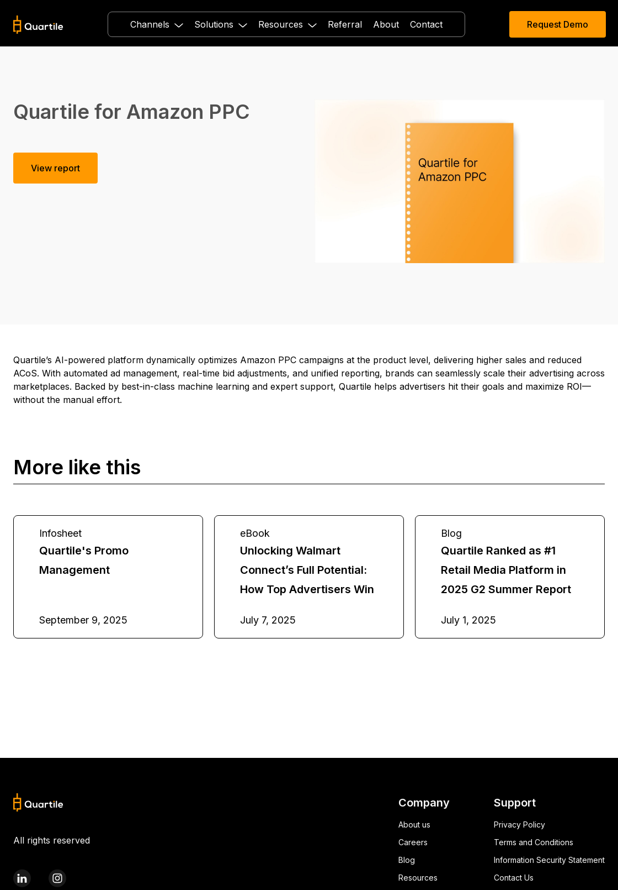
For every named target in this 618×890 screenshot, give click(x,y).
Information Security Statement (549, 860)
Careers (413, 842)
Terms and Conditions (533, 842)
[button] (156, 24)
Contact (426, 24)
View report (55, 168)
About (386, 24)
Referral (345, 24)
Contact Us (514, 877)
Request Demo (557, 24)
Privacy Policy (519, 824)
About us (414, 824)
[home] (38, 24)
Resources (418, 877)
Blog (406, 860)
